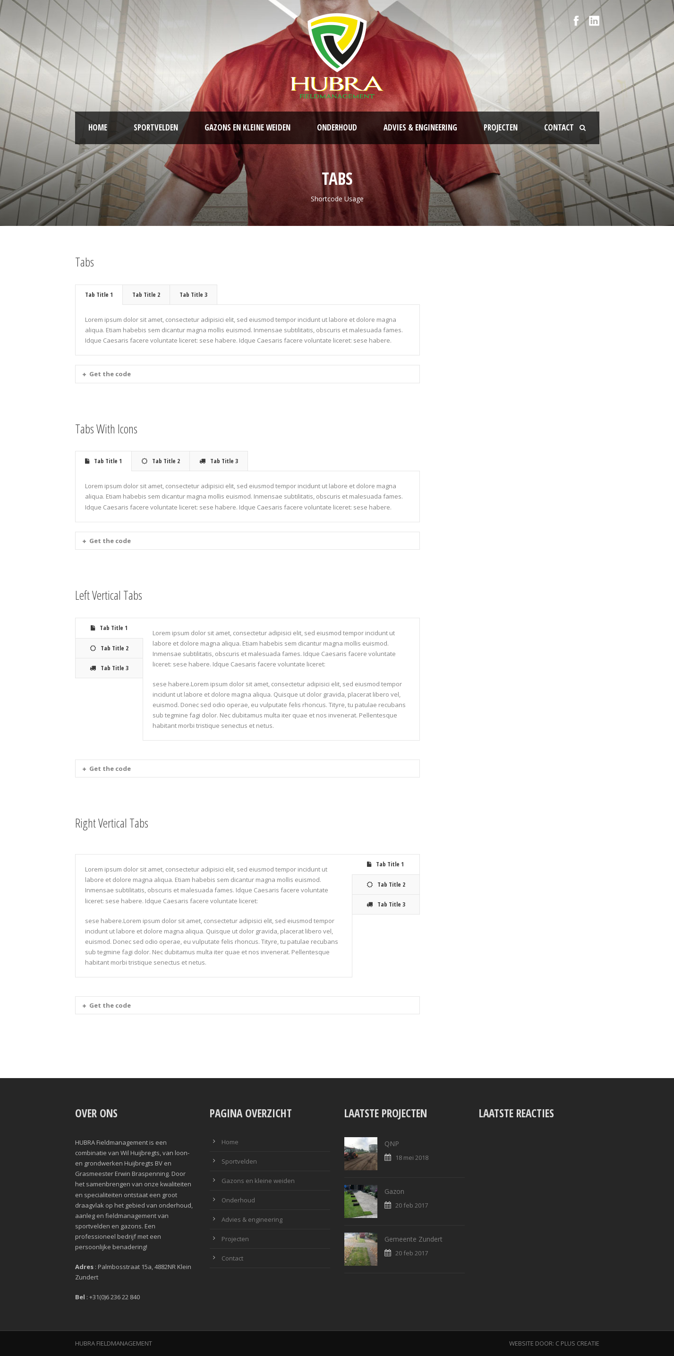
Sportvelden (156, 127)
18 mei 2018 (411, 1157)
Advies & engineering (420, 127)
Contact (559, 127)
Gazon (394, 1191)
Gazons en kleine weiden (247, 127)
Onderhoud (337, 127)
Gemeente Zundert (413, 1239)
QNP (391, 1143)
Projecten (501, 127)
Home (97, 127)
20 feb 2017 (411, 1205)
